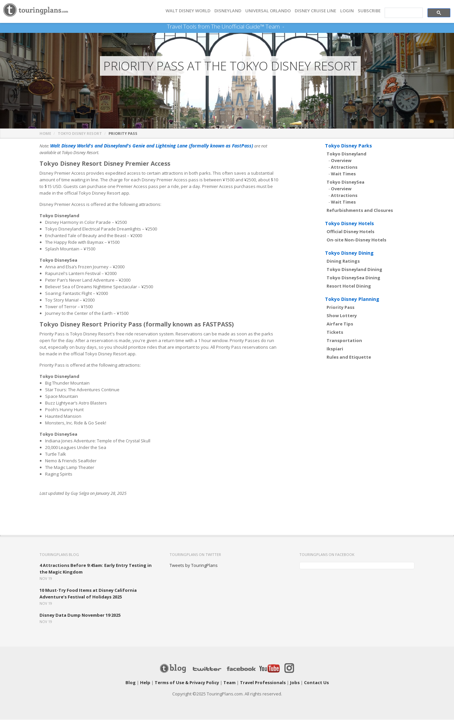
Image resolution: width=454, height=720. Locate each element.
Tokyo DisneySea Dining (353, 278)
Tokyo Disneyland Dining (354, 270)
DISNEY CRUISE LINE (315, 10)
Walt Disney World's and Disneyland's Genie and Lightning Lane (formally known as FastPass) (145, 146)
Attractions (344, 167)
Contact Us (316, 683)
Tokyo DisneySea (345, 182)
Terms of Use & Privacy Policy (187, 683)
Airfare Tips (340, 324)
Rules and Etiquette (349, 357)
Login (347, 10)
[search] (403, 13)
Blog (130, 683)
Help (145, 683)
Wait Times (343, 174)
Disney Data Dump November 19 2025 (79, 615)
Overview (341, 161)
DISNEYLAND (227, 10)
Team (229, 683)
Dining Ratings (343, 261)
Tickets (335, 332)
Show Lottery (342, 316)
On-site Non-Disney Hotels (356, 240)
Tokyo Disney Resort (80, 133)
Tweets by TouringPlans (194, 566)
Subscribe (369, 10)
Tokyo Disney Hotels (349, 224)
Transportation (344, 341)
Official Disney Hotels (350, 232)
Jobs (295, 683)
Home (45, 133)
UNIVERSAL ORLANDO (268, 10)
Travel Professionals (263, 683)
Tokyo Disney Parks (348, 146)
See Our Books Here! (287, 26)
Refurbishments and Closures (360, 211)
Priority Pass (340, 308)
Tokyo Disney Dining (349, 253)
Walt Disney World (188, 10)
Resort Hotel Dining (349, 286)
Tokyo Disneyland (346, 154)
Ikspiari (335, 349)
